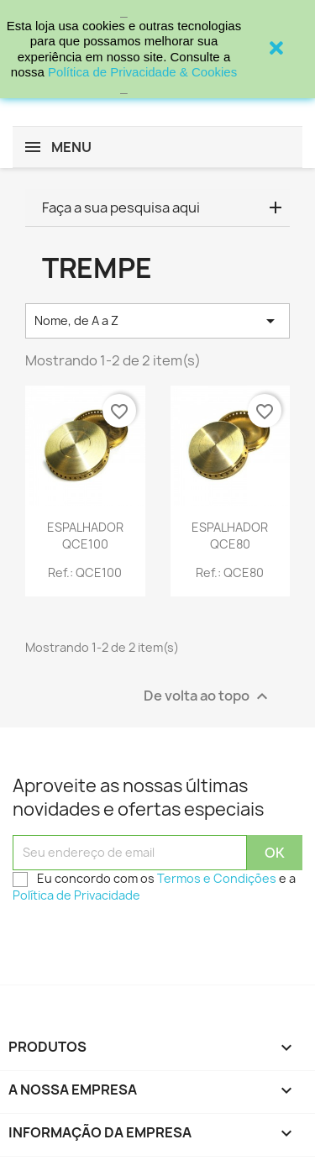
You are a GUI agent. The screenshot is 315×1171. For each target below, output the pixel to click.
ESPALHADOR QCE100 (85, 535)
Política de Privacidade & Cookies (142, 72)
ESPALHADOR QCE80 (230, 535)
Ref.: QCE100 (85, 572)
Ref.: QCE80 (230, 572)
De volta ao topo (208, 695)
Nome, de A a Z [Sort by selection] (157, 321)
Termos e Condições (216, 878)
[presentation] (140, 943)
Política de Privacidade (76, 895)
